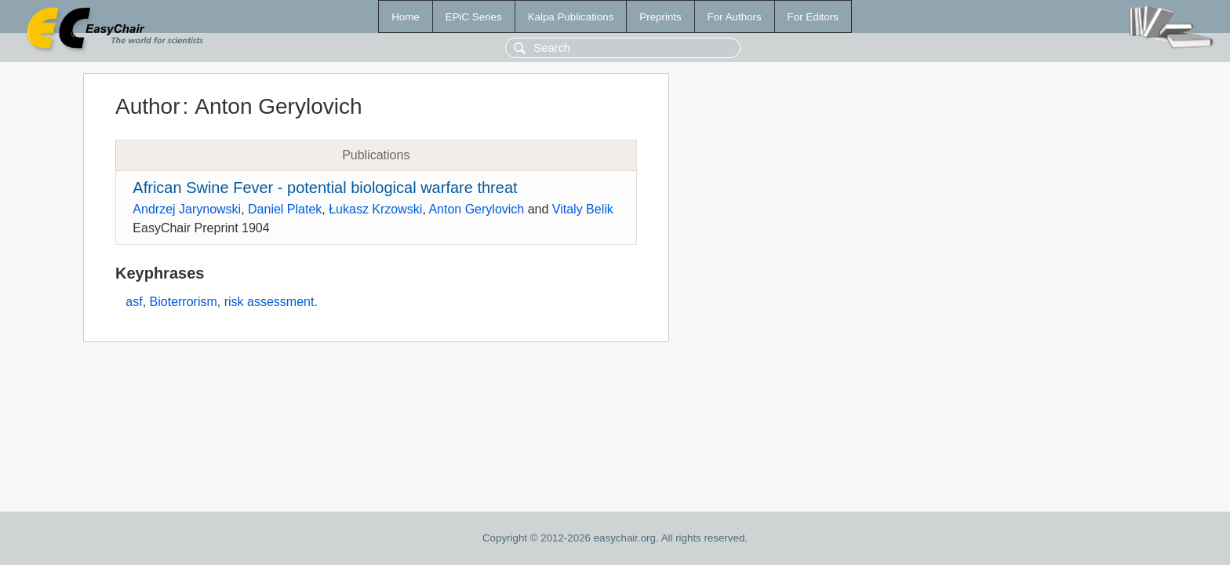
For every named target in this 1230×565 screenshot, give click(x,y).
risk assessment (269, 301)
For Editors (813, 17)
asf (134, 301)
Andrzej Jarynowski (187, 209)
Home (405, 17)
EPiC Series (474, 17)
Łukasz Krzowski (375, 209)
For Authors (735, 17)
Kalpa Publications (571, 17)
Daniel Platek (285, 209)
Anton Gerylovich (476, 209)
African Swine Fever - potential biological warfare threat (325, 187)
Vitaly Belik (582, 209)
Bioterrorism (183, 301)
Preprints (660, 17)
